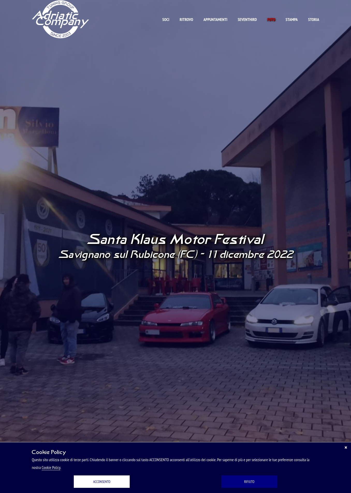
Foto (271, 19)
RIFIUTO (249, 481)
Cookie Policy (51, 467)
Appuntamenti (215, 19)
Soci (165, 19)
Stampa (292, 19)
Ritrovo (186, 19)
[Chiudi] (346, 447)
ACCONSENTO (102, 481)
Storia (313, 19)
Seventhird (247, 19)
